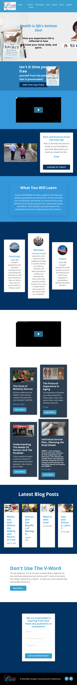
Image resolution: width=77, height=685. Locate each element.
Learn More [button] (20, 410)
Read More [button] (18, 588)
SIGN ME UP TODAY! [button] (56, 167)
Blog (48, 5)
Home (20, 5)
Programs (39, 5)
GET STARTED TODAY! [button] (38, 656)
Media (54, 5)
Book (61, 5)
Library (69, 5)
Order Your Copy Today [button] (33, 84)
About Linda (30, 6)
